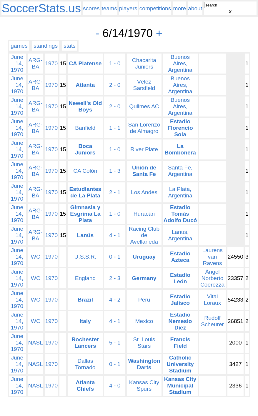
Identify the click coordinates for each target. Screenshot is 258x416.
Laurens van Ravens (212, 256)
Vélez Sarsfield (144, 85)
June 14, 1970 (17, 63)
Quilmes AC (144, 106)
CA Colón (85, 171)
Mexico (144, 321)
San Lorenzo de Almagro (144, 128)
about (195, 8)
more (179, 8)
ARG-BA (36, 63)
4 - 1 (114, 235)
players (128, 8)
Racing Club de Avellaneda (144, 235)
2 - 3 (114, 278)
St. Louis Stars (144, 342)
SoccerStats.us (41, 8)
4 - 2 (114, 300)
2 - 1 (114, 192)
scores (91, 8)
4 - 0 (114, 385)
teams (109, 8)
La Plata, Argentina (180, 192)
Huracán (144, 214)
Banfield (85, 128)
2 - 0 (114, 85)
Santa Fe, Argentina (180, 170)
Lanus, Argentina (180, 235)
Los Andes (144, 192)
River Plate (144, 149)
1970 (51, 63)
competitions (155, 8)
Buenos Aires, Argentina (180, 63)
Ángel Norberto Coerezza (212, 278)
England (85, 278)
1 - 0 (114, 63)
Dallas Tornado (85, 364)
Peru (144, 300)
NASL (35, 343)
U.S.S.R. (85, 257)
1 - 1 (114, 128)
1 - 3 (114, 171)
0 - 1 (114, 257)
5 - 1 (114, 343)
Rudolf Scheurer (212, 321)
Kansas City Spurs (144, 385)
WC (35, 257)
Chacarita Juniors (144, 63)
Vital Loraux (212, 299)
